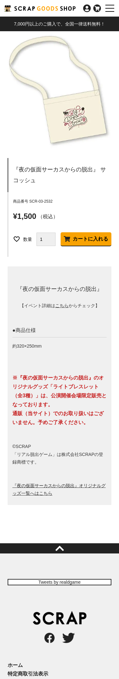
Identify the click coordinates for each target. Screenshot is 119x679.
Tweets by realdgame (59, 582)
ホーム (15, 665)
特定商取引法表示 (28, 673)
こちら (62, 305)
